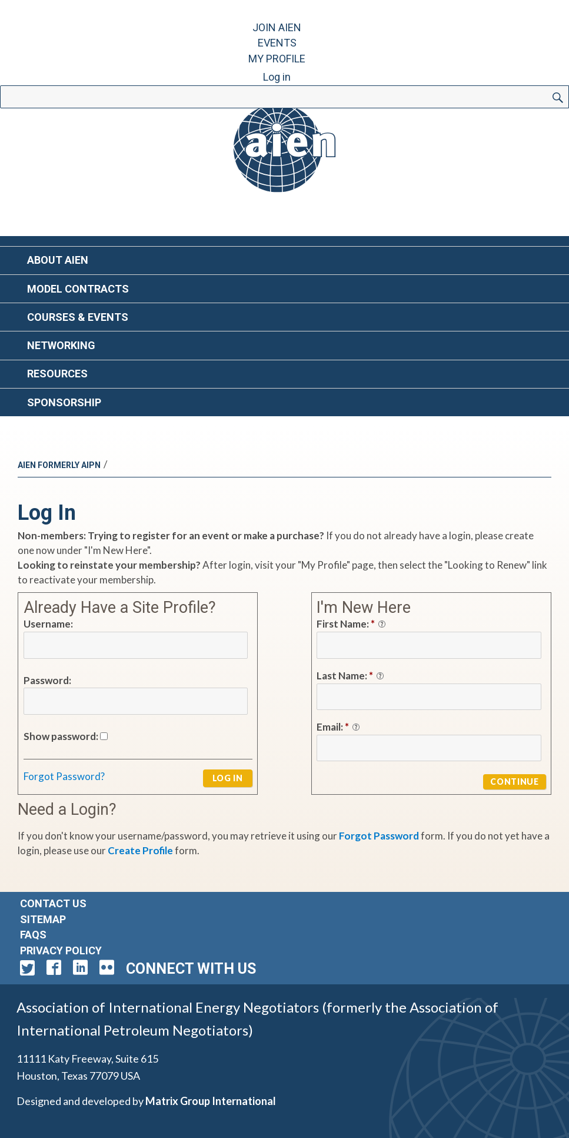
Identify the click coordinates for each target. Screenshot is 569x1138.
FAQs (33, 934)
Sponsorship (64, 402)
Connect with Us (191, 968)
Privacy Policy (61, 950)
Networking (61, 345)
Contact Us (53, 903)
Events (277, 43)
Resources (57, 373)
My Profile (276, 58)
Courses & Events (77, 317)
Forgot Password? (64, 776)
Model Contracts (78, 289)
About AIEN (57, 260)
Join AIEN (276, 27)
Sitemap (43, 919)
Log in (277, 77)
